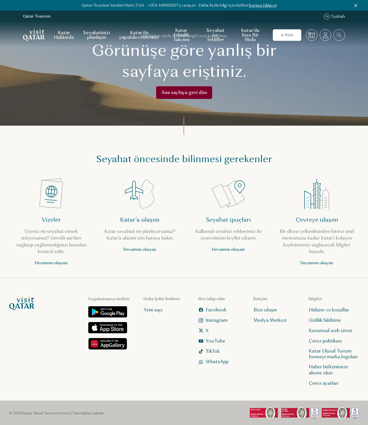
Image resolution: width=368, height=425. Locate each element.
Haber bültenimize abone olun (328, 370)
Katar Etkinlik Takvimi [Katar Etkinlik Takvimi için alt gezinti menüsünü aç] (181, 35)
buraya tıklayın (263, 5)
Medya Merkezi (270, 320)
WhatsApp (214, 361)
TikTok (209, 351)
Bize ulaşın (265, 310)
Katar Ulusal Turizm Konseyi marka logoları (333, 354)
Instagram (213, 320)
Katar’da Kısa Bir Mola (250, 35)
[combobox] (339, 35)
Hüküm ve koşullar (329, 310)
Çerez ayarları (323, 383)
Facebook (213, 310)
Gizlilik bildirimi (325, 320)
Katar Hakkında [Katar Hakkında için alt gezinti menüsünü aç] (64, 35)
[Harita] (311, 35)
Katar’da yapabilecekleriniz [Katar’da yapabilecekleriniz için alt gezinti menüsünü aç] (139, 35)
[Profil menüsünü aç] (325, 35)
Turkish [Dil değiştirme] (334, 17)
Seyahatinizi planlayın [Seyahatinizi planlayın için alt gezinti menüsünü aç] (96, 35)
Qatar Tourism (37, 16)
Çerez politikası (325, 341)
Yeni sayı (153, 310)
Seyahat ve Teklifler (215, 35)
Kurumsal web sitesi (330, 330)
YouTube (212, 341)
